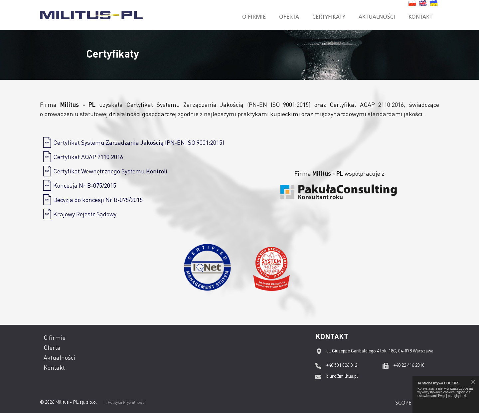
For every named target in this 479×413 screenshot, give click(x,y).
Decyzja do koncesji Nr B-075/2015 (98, 199)
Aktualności (377, 16)
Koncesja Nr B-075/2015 (84, 185)
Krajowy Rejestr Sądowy (84, 214)
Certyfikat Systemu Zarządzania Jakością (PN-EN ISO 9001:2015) (138, 142)
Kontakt (420, 16)
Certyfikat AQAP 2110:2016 (88, 156)
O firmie (254, 16)
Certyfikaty (328, 16)
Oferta (289, 16)
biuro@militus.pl (342, 376)
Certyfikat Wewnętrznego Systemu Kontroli (110, 171)
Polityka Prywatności (126, 402)
